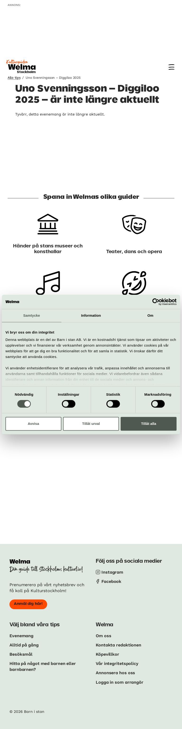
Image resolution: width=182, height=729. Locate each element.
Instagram (112, 572)
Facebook (111, 581)
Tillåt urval (91, 424)
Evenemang (21, 635)
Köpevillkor (107, 654)
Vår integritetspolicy (117, 663)
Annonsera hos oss (116, 672)
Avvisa (33, 424)
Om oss (103, 635)
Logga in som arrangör (120, 682)
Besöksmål (20, 654)
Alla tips (14, 77)
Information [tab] (91, 315)
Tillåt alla (148, 424)
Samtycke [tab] (31, 315)
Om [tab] (150, 315)
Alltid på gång (24, 644)
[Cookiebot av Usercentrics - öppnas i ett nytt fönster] (156, 301)
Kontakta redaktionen (118, 644)
